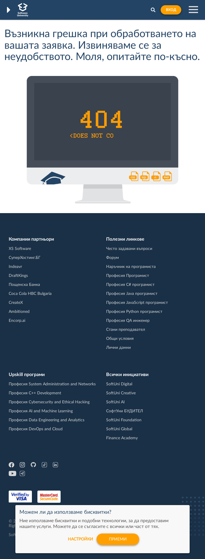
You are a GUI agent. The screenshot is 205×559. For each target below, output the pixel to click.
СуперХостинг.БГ (25, 258)
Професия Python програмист (134, 312)
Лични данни (118, 348)
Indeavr (15, 267)
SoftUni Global (119, 429)
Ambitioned (19, 312)
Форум (112, 258)
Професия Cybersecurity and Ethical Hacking (49, 402)
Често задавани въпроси (129, 249)
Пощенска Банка (24, 285)
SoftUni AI (115, 402)
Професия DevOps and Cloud (36, 429)
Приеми (118, 539)
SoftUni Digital (119, 384)
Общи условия (120, 339)
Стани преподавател (125, 330)
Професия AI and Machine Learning (41, 411)
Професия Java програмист (131, 294)
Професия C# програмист (130, 285)
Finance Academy (122, 438)
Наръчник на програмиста (131, 267)
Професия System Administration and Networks (52, 384)
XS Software (20, 249)
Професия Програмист (127, 276)
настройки (80, 539)
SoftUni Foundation (123, 420)
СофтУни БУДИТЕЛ (124, 411)
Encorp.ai (17, 321)
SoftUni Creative (121, 393)
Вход (171, 10)
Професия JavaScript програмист (137, 303)
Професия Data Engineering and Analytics (46, 420)
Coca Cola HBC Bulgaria (30, 294)
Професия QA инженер (128, 321)
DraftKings (18, 276)
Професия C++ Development (35, 393)
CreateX (16, 303)
